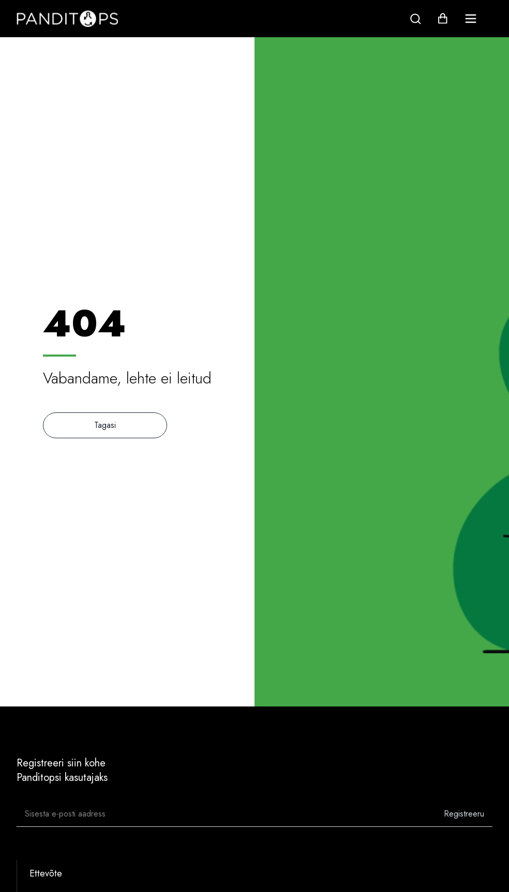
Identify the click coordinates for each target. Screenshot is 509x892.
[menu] (470, 18)
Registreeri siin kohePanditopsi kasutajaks (62, 770)
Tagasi (105, 425)
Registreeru (464, 814)
